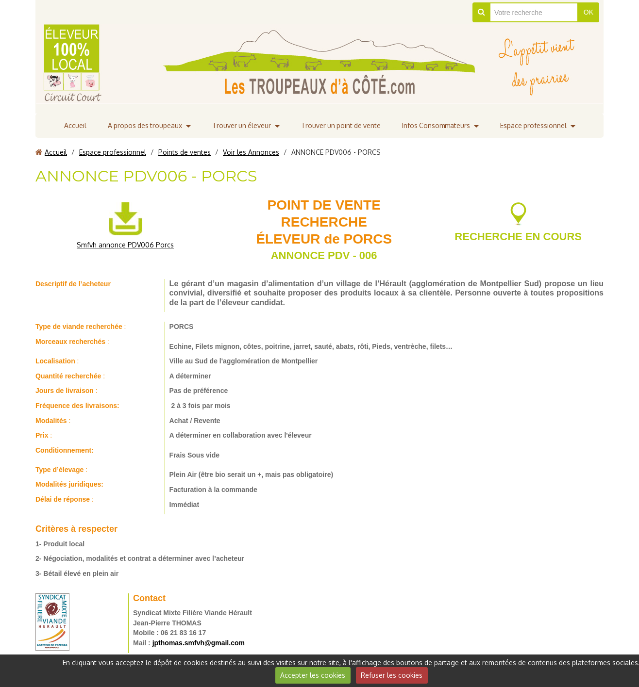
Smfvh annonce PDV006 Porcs (125, 245)
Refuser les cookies (391, 675)
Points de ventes (184, 152)
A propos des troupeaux (142, 125)
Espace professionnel (536, 125)
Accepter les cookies (312, 675)
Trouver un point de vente (341, 125)
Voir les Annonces (251, 152)
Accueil (72, 125)
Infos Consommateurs (437, 125)
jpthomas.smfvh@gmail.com (198, 643)
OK (588, 12)
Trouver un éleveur (240, 125)
